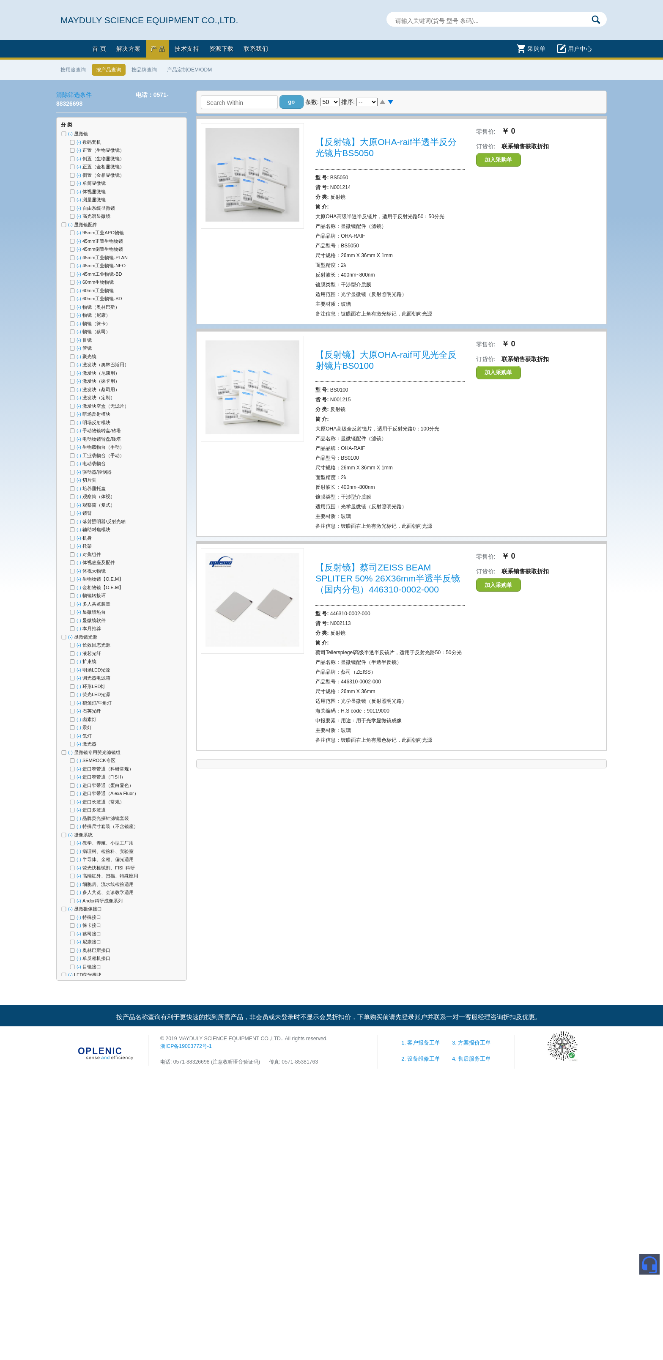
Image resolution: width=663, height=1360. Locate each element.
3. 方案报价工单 (471, 1043)
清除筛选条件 (74, 94)
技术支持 (187, 48)
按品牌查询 (144, 70)
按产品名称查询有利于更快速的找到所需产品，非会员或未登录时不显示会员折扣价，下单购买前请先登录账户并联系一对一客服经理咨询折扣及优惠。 (328, 1017)
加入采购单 (498, 159)
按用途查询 (73, 70)
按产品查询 (108, 70)
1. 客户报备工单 (421, 1043)
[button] (291, 102)
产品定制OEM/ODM (189, 70)
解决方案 (128, 48)
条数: (312, 102)
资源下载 (221, 48)
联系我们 (256, 48)
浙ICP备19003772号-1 (186, 1046)
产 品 (157, 48)
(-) (71, 133)
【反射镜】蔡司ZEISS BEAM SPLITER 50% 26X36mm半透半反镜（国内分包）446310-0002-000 (387, 578)
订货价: (486, 146)
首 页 (99, 48)
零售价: (486, 131)
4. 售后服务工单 (471, 1059)
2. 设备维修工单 (421, 1059)
